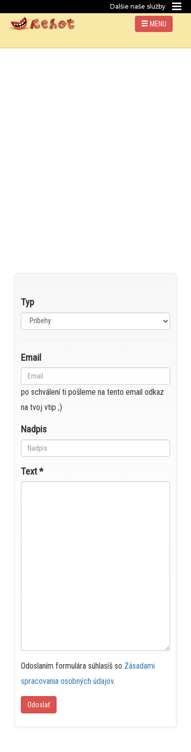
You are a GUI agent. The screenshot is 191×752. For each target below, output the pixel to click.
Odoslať (39, 705)
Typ (27, 302)
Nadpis (34, 429)
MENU (154, 24)
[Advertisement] (95, 148)
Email (31, 357)
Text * (32, 471)
